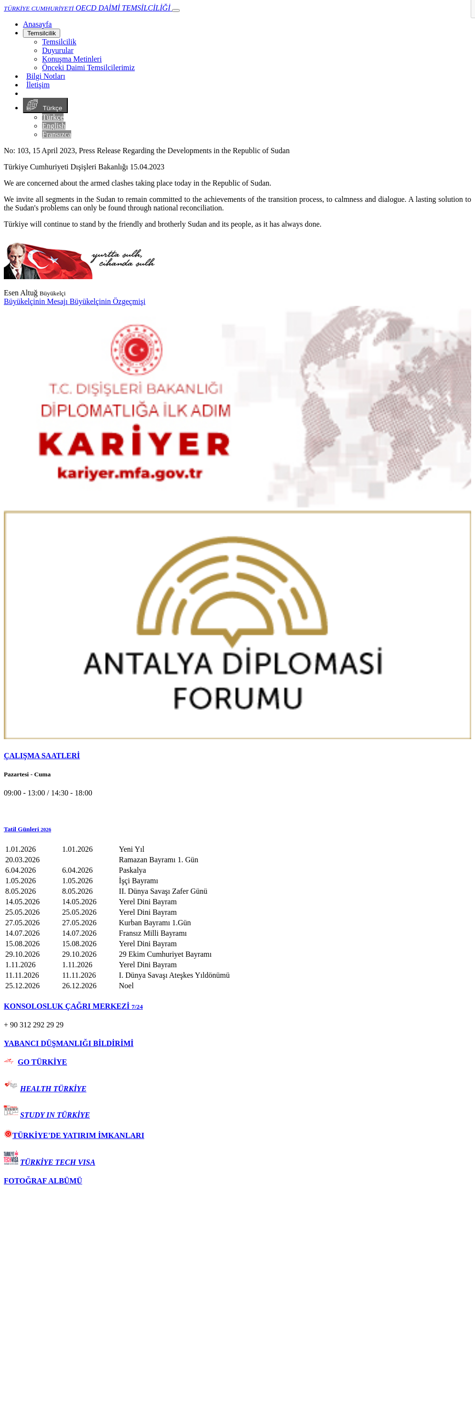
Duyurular (58, 50)
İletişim (38, 85)
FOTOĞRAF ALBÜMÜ (43, 1181)
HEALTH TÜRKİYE (53, 1089)
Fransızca (56, 134)
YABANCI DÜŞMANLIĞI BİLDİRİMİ (68, 1043)
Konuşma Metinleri (72, 59)
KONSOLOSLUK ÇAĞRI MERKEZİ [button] (73, 1006)
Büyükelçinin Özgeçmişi (108, 301)
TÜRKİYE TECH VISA (57, 1162)
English (53, 126)
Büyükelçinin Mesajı (37, 301)
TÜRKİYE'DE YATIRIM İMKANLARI (74, 1135)
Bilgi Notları (45, 76)
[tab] (237, 756)
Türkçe (45, 105)
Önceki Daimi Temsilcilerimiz (88, 67)
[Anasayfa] (37, 24)
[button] (237, 829)
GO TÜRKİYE (42, 1062)
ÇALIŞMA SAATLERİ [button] (42, 756)
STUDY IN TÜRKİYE (55, 1115)
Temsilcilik (41, 33)
